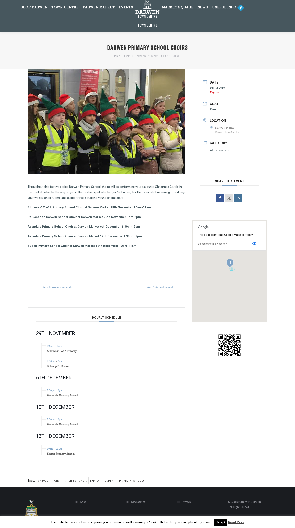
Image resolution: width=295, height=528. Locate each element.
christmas (76, 480)
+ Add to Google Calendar (62, 287)
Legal (83, 502)
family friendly (101, 480)
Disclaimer (138, 502)
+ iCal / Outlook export (153, 287)
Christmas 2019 (219, 150)
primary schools (132, 480)
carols (43, 480)
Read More (236, 522)
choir (58, 480)
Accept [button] (220, 522)
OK (254, 243)
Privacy (186, 502)
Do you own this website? (212, 243)
